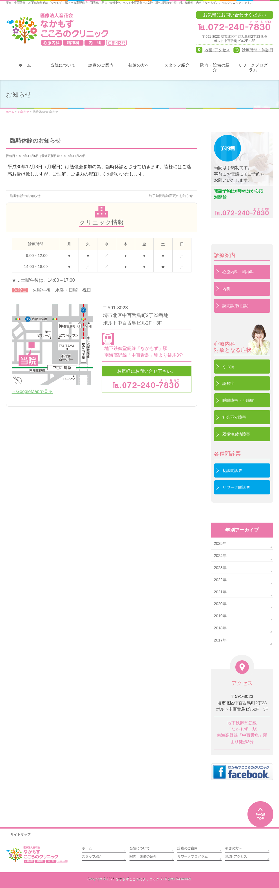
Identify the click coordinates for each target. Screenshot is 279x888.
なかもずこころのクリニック (137, 879)
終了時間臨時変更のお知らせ (173, 196)
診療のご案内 (187, 848)
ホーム (87, 848)
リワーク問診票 (236, 487)
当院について (140, 848)
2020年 (220, 603)
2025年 (220, 543)
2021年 (220, 592)
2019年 (220, 616)
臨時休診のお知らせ (23, 196)
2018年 (220, 628)
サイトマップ (20, 834)
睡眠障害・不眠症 (238, 400)
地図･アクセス (236, 856)
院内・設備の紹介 (143, 856)
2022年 (220, 580)
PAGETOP (260, 814)
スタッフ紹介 (92, 856)
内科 (226, 289)
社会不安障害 (234, 417)
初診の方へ (233, 848)
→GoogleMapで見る (32, 391)
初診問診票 (232, 470)
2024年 (220, 555)
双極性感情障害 (236, 434)
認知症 (228, 383)
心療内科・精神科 (238, 272)
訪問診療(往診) (235, 305)
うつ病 (228, 366)
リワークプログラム (192, 856)
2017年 (220, 640)
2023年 (220, 567)
